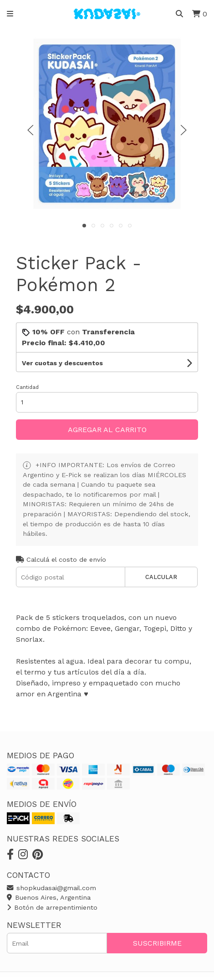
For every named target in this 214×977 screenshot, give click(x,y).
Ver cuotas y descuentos (62, 363)
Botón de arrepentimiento (52, 907)
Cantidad (27, 387)
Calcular (161, 577)
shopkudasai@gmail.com (51, 887)
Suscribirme (157, 943)
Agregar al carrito (107, 429)
